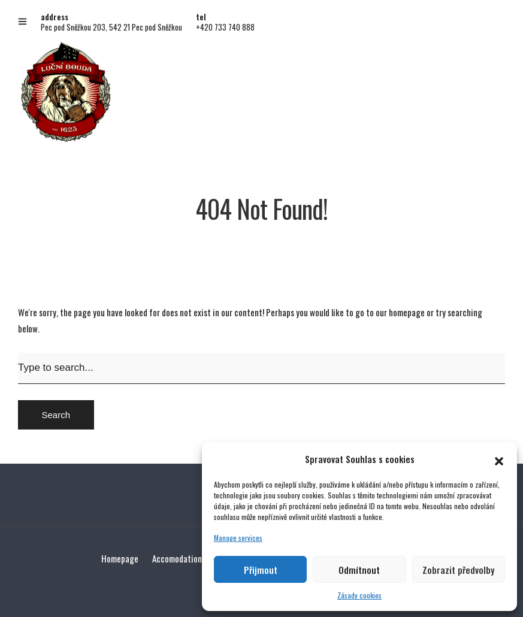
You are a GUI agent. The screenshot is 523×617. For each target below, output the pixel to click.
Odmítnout (359, 569)
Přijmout (260, 569)
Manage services (238, 538)
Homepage (119, 558)
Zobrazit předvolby (458, 569)
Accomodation (177, 558)
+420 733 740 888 (225, 27)
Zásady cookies (359, 595)
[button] (499, 459)
